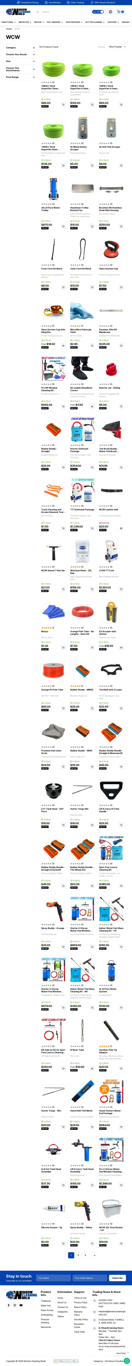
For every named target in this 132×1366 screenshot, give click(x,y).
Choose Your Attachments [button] (13, 69)
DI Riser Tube (77, 1050)
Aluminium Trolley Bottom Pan (79, 209)
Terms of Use (80, 1298)
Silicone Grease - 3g (51, 1227)
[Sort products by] (116, 46)
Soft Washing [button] (53, 22)
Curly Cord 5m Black (80, 268)
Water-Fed (46, 1305)
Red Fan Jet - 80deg (109, 388)
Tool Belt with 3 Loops (110, 689)
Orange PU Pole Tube (52, 689)
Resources (46, 1327)
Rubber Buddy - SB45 (81, 750)
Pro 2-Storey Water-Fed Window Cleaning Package (110, 1171)
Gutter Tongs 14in (79, 809)
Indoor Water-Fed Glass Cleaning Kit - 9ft (82, 990)
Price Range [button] (12, 77)
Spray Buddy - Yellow (81, 1227)
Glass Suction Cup (108, 268)
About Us (61, 1302)
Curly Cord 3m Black (51, 268)
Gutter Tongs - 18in (51, 1110)
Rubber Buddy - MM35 (81, 689)
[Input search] (60, 11)
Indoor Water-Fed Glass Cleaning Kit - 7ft (111, 929)
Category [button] (11, 47)
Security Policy (81, 1319)
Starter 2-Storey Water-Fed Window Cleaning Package (80, 931)
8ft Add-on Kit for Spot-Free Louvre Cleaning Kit (53, 1052)
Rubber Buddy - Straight (49, 450)
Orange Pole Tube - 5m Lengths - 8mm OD (82, 632)
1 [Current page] (71, 1255)
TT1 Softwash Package (82, 509)
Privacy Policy (80, 1302)
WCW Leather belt (108, 509)
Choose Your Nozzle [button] (16, 54)
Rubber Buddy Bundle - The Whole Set (82, 868)
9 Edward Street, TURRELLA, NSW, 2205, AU (111, 1321)
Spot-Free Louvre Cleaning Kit (108, 868)
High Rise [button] (112, 22)
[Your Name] (53, 1278)
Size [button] (8, 61)
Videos (60, 1316)
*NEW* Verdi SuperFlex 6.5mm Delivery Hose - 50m (109, 88)
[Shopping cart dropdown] (120, 11)
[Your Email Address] (90, 1278)
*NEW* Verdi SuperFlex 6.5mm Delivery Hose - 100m (81, 88)
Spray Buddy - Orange (52, 928)
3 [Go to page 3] (85, 1255)
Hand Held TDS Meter (81, 1110)
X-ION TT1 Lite (106, 570)
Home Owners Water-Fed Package (110, 1112)
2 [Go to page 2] (78, 1255)
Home (60, 1298)
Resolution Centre (79, 1325)
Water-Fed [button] (24, 22)
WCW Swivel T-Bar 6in (53, 570)
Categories (62, 1311)
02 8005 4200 (105, 1300)
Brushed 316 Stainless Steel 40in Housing (110, 209)
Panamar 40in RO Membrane (108, 330)
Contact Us (62, 1307)
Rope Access (47, 1310)
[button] (110, 11)
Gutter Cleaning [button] (93, 22)
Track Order (79, 1331)
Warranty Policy (78, 1313)
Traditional (46, 1301)
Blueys (44, 631)
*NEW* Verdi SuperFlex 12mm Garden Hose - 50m (51, 88)
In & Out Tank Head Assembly (51, 1170)
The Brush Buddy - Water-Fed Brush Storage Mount (108, 451)
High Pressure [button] (73, 22)
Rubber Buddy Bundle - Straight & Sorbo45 (53, 868)
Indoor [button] (37, 22)
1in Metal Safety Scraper (78, 148)
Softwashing (47, 1315)
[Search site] (37, 11)
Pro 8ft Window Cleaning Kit (49, 389)
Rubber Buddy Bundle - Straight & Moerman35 (111, 751)
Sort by (101, 47)
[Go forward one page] (94, 1255)
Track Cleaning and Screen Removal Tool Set (52, 512)
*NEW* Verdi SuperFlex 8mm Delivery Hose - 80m (51, 149)
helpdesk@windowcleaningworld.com (112, 1313)
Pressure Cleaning (45, 1321)
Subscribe (117, 1278)
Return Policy (80, 1307)
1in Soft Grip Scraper (109, 147)
